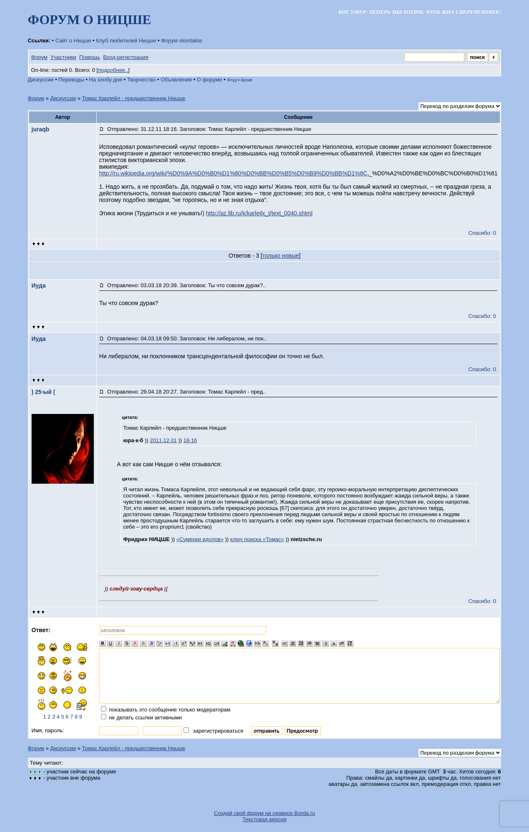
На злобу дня (105, 79)
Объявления (176, 79)
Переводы (71, 79)
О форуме (209, 79)
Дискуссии (41, 79)
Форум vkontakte (181, 40)
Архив (246, 80)
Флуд (232, 80)
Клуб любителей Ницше (126, 40)
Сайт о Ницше (73, 40)
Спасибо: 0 (482, 233)
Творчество (141, 79)
